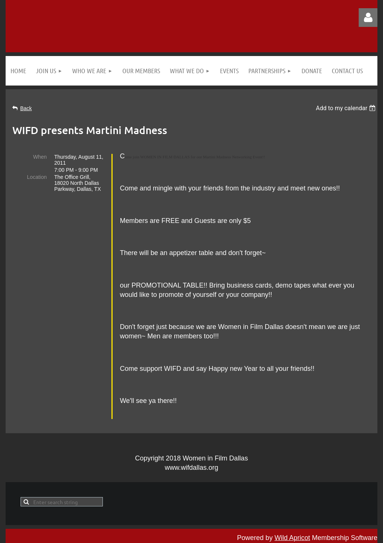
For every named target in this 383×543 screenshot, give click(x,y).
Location (37, 177)
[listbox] (346, 108)
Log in (368, 17)
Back (26, 108)
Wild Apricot (292, 533)
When (40, 157)
